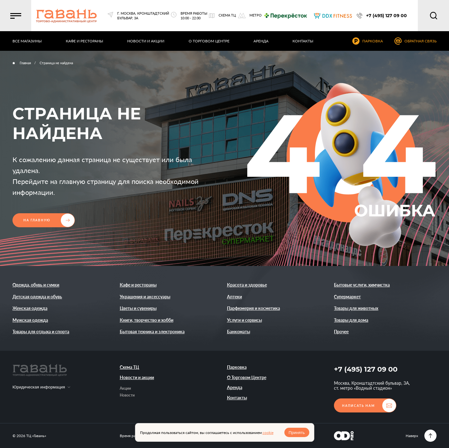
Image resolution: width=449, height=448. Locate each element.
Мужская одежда (30, 320)
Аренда (234, 387)
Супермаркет (347, 296)
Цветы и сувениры (138, 308)
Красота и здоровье (247, 284)
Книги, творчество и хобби (146, 320)
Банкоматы (238, 331)
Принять (296, 432)
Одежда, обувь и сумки (35, 284)
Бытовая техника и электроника (152, 331)
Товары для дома (351, 320)
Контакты (237, 397)
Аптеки (234, 296)
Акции (125, 388)
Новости (127, 395)
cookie (268, 432)
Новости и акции (137, 377)
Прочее (341, 331)
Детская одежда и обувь (37, 296)
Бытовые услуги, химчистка (362, 284)
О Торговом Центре (246, 377)
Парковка (237, 367)
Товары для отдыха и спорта (40, 331)
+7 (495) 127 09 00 (366, 369)
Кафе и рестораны (138, 284)
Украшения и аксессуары (145, 296)
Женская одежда (29, 308)
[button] (15, 15)
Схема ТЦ (129, 367)
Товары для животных (356, 308)
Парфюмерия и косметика (253, 308)
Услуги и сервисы (244, 320)
